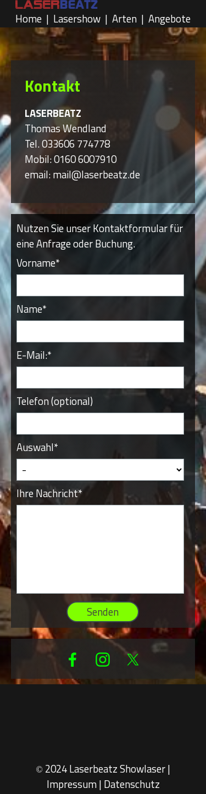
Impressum (72, 784)
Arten (124, 18)
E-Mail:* (34, 355)
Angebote (169, 18)
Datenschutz (132, 784)
